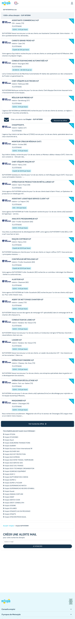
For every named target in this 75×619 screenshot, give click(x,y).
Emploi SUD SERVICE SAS (14, 463)
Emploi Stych (9, 440)
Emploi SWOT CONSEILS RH (14, 503)
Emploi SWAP (9, 497)
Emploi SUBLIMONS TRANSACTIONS (17, 443)
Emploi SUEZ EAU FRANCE (14, 466)
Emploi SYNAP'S (10, 514)
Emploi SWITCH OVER (12, 500)
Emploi (11, 526)
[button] (72, 3)
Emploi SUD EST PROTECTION (15, 454)
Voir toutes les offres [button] (37, 424)
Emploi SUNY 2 (10, 474)
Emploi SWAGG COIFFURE (14, 494)
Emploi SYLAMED (11, 508)
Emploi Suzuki (9, 491)
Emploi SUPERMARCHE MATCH (15, 486)
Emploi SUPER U (10, 480)
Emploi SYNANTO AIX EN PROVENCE (17, 511)
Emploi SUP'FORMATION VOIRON (16, 477)
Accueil (5, 526)
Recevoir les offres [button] (60, 121)
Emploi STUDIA (10, 434)
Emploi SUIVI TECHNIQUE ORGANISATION (19, 468)
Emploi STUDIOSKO (11, 437)
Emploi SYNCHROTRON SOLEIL (15, 517)
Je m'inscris (37, 546)
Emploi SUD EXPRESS (12, 457)
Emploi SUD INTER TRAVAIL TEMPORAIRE (19, 460)
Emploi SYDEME (10, 505)
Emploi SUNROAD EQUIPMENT (15, 471)
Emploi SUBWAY (10, 446)
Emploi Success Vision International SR (18, 448)
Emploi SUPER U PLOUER (13, 483)
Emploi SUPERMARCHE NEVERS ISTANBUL (19, 488)
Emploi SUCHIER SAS (12, 451)
